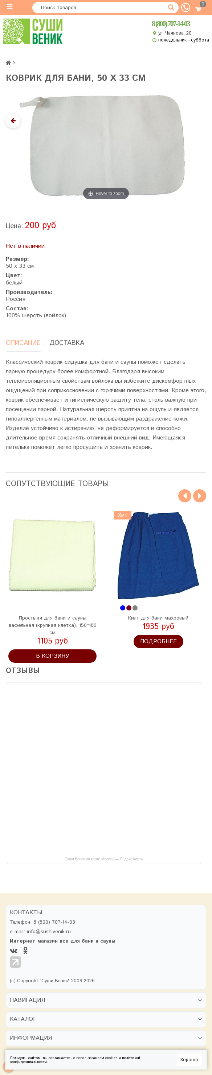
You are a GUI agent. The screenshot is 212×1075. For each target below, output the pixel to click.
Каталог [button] (23, 1019)
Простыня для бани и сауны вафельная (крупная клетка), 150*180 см (53, 625)
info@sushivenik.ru (49, 931)
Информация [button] (31, 1038)
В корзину (52, 656)
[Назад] (13, 121)
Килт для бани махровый (158, 618)
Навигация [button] (27, 1000)
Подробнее (158, 641)
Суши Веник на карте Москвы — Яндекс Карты (104, 859)
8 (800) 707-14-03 (170, 24)
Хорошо (189, 1059)
